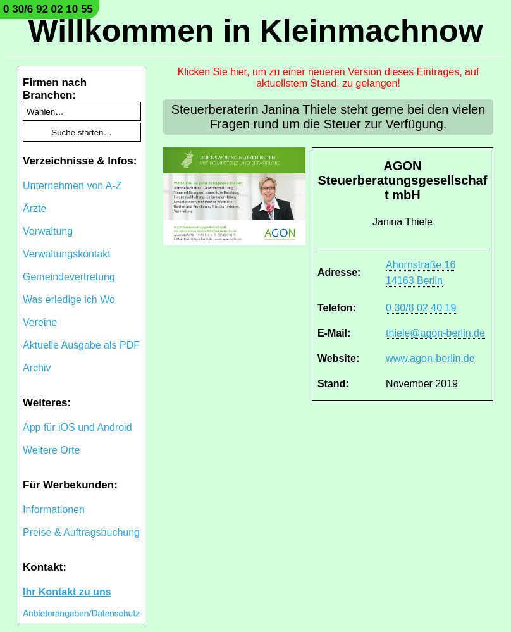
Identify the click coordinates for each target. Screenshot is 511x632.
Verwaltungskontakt (67, 254)
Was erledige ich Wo (69, 299)
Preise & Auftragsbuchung (81, 532)
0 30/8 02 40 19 (421, 307)
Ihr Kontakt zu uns (67, 591)
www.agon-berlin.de (430, 358)
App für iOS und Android (77, 427)
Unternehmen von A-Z (72, 185)
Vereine (40, 322)
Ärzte (34, 208)
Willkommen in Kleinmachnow (255, 31)
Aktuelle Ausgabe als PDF (81, 345)
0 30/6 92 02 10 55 (48, 9)
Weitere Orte (51, 450)
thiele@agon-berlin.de (435, 333)
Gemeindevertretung (69, 276)
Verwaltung (48, 231)
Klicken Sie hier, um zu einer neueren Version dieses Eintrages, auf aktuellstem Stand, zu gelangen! (328, 77)
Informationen (54, 509)
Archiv (37, 367)
